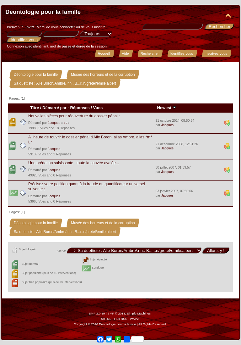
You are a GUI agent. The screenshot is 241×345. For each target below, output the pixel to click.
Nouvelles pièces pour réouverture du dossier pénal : (74, 116)
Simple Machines (139, 313)
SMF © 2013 (116, 313)
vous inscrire (95, 27)
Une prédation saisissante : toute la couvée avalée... (73, 163)
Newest (166, 107)
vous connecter (63, 27)
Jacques (54, 123)
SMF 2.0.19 (97, 313)
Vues (98, 107)
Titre (34, 107)
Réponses (79, 107)
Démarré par (54, 107)
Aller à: (61, 251)
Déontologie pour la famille (43, 11)
